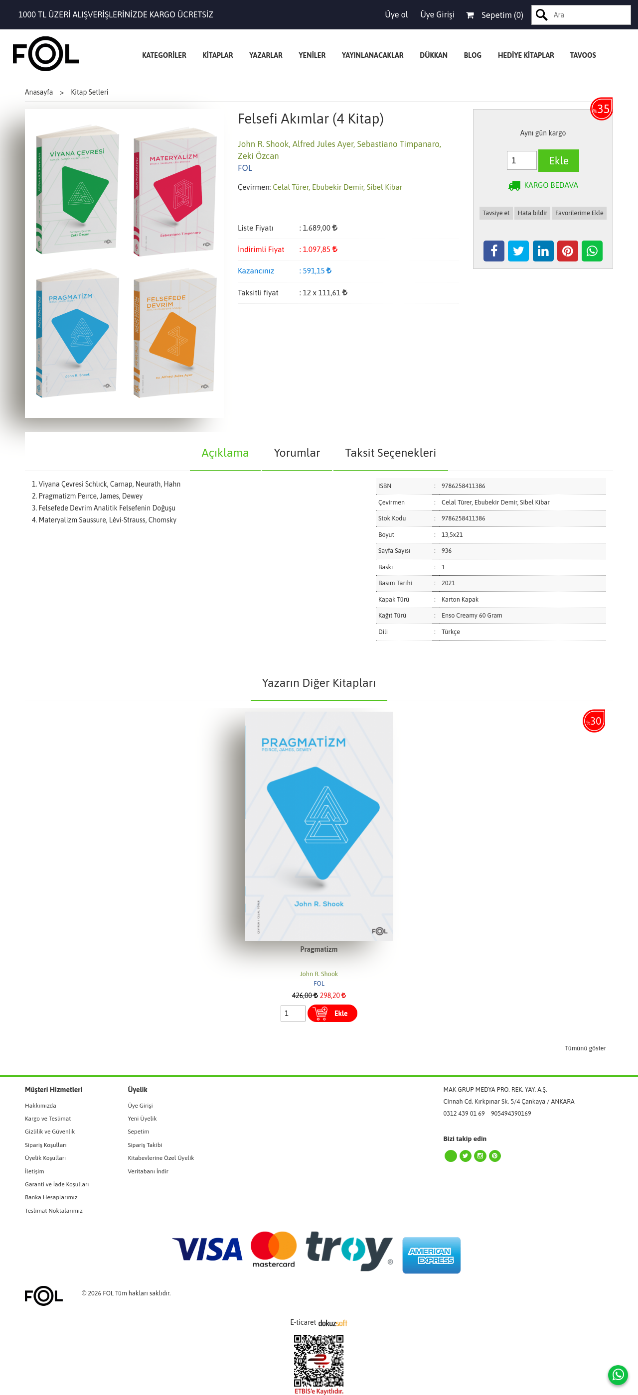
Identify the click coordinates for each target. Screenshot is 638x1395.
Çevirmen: (254, 187)
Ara (542, 14)
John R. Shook (319, 974)
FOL (319, 983)
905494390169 (511, 1113)
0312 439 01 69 (464, 1113)
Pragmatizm (319, 949)
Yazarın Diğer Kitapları (319, 682)
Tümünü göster (586, 1048)
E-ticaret (303, 1322)
